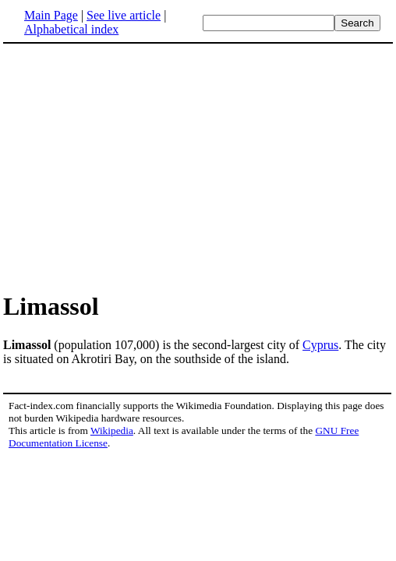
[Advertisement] (134, 167)
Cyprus (320, 344)
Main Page (51, 15)
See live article (124, 15)
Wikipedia (111, 430)
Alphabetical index (71, 29)
